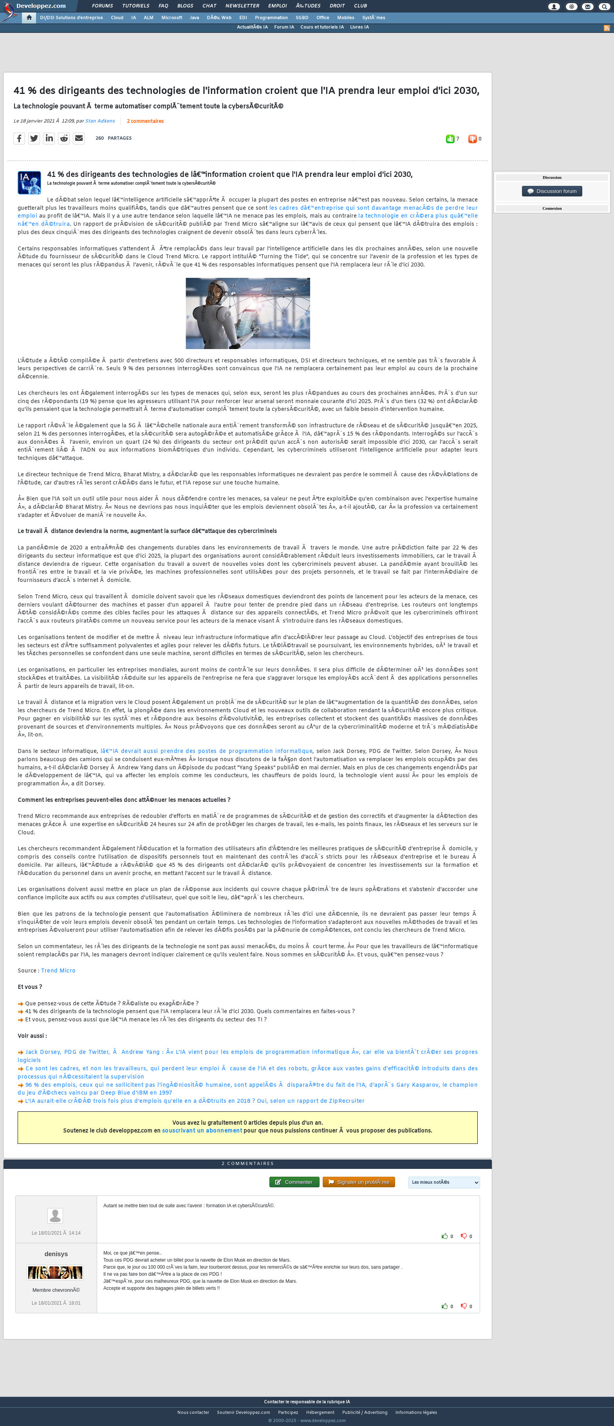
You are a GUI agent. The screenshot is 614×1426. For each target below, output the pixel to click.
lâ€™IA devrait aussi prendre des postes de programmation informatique (206, 756)
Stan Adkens (100, 126)
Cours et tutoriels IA (322, 27)
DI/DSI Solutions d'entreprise (71, 18)
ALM (149, 18)
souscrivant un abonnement (202, 1136)
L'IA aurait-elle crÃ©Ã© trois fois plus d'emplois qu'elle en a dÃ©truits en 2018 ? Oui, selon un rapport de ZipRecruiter (195, 1106)
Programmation (271, 18)
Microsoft (171, 18)
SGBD (302, 18)
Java (194, 18)
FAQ (163, 6)
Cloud (117, 18)
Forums (102, 6)
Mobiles (345, 18)
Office (322, 18)
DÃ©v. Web (219, 18)
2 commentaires (145, 126)
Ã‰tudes (308, 6)
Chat (209, 6)
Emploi (277, 6)
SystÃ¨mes (373, 18)
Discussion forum (552, 191)
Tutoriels (135, 6)
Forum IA (284, 27)
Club (360, 6)
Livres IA (359, 27)
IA (133, 18)
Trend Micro (58, 976)
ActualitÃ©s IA (252, 27)
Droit (337, 6)
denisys (56, 1268)
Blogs (185, 6)
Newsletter (242, 6)
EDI (243, 18)
